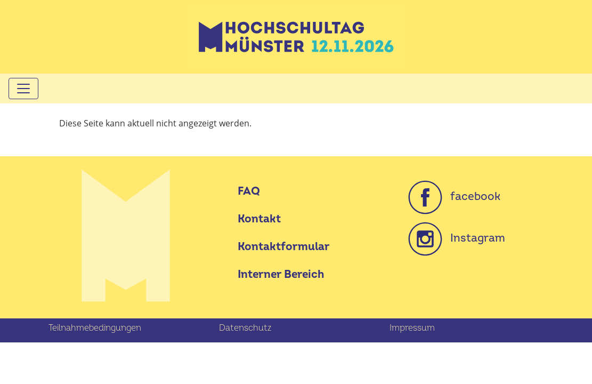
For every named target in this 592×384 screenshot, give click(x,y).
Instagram (456, 238)
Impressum (412, 328)
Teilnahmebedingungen (94, 328)
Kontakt (259, 219)
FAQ (249, 191)
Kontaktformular (284, 246)
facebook (454, 196)
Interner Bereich (281, 274)
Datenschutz (245, 328)
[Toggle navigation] (23, 88)
